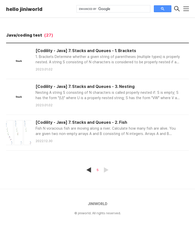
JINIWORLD (97, 204)
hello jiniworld (24, 9)
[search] (113, 9)
